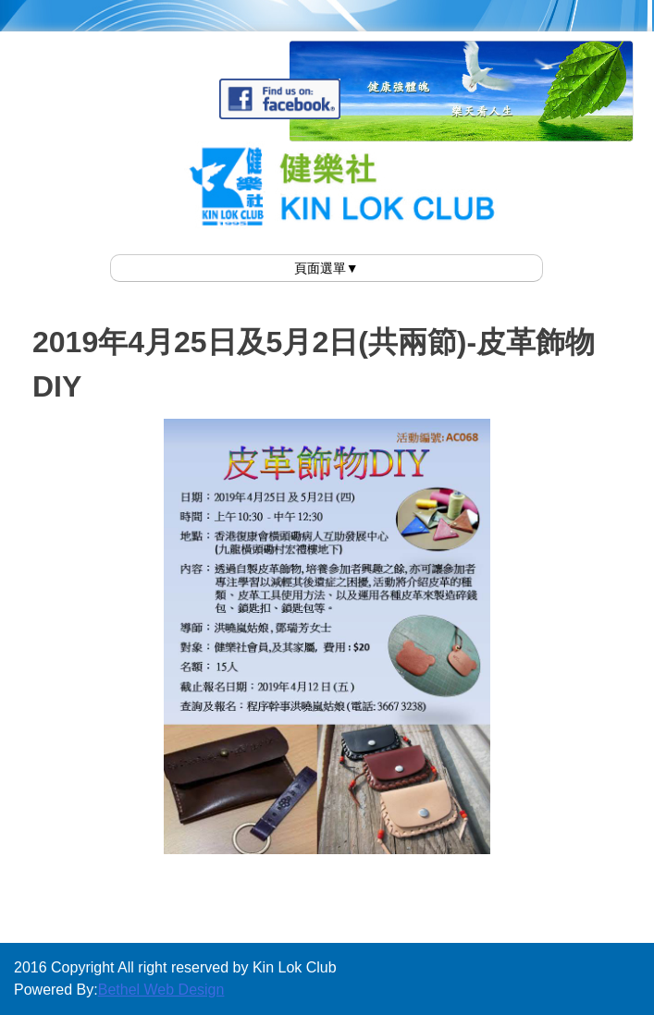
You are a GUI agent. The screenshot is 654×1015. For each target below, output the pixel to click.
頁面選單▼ (326, 268)
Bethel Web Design (161, 989)
